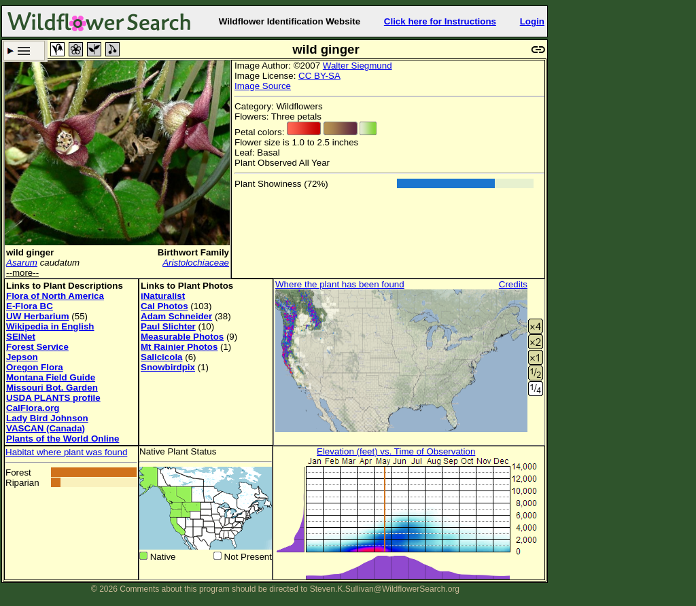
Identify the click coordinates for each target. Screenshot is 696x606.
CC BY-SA (319, 76)
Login (532, 21)
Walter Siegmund (357, 65)
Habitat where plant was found (66, 452)
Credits (513, 284)
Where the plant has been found (339, 284)
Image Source (262, 86)
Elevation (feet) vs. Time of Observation (396, 451)
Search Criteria (24, 50)
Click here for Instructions (440, 21)
